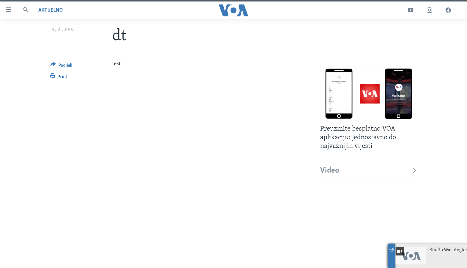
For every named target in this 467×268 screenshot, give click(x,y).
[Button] (61, 66)
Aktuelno (50, 10)
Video (368, 171)
